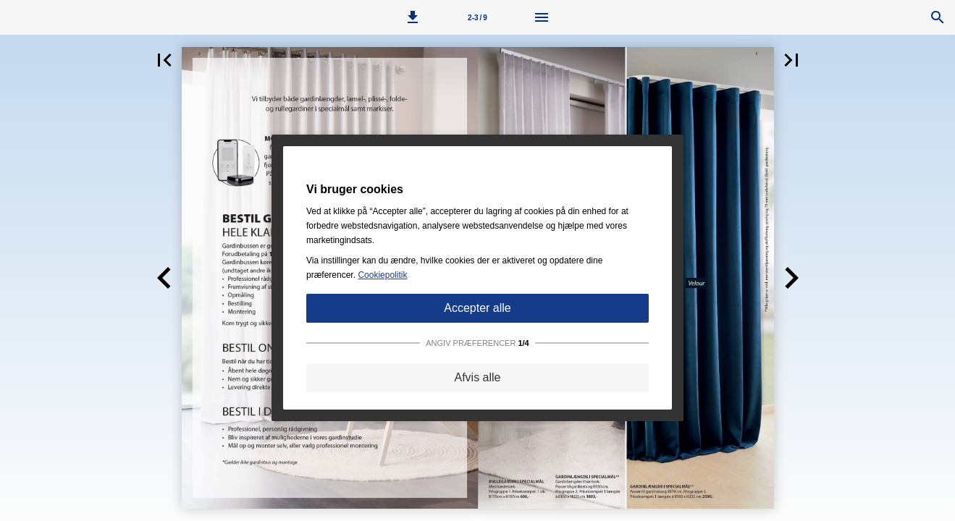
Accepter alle (477, 308)
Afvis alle (477, 377)
